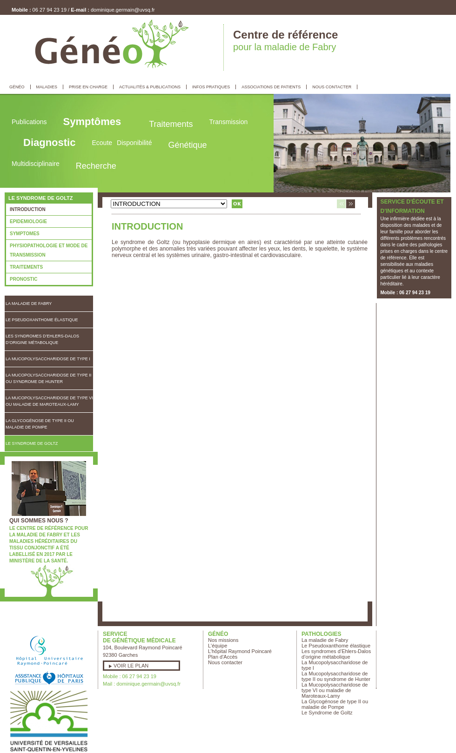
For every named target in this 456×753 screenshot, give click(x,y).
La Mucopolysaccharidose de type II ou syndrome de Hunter (48, 378)
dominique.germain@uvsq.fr (123, 10)
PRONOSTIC (23, 279)
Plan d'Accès (222, 657)
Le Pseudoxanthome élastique (42, 319)
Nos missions (223, 640)
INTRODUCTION (28, 209)
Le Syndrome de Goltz (32, 443)
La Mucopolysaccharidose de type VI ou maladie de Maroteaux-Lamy (49, 401)
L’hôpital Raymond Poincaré (240, 651)
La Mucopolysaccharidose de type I (48, 359)
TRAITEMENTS (26, 267)
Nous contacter (225, 662)
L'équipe (217, 645)
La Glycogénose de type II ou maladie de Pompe (40, 423)
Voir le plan (131, 665)
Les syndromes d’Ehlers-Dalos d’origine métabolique (42, 339)
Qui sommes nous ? (38, 520)
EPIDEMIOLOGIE (28, 221)
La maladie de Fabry (29, 303)
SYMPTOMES (25, 233)
